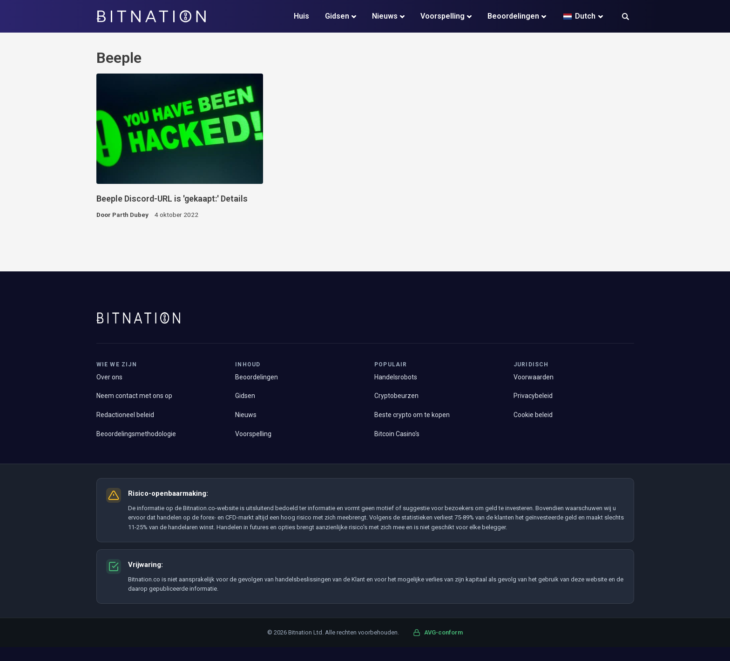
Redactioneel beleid (125, 414)
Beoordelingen (513, 16)
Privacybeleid (533, 395)
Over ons (109, 377)
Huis (301, 16)
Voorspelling (442, 16)
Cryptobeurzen (396, 395)
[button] (625, 17)
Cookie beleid (533, 414)
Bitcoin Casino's (396, 434)
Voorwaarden (534, 377)
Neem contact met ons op (134, 395)
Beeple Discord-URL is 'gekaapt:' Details (172, 198)
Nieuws (385, 16)
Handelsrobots (395, 377)
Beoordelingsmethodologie (136, 434)
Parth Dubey (130, 214)
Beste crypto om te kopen (412, 414)
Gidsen (337, 16)
